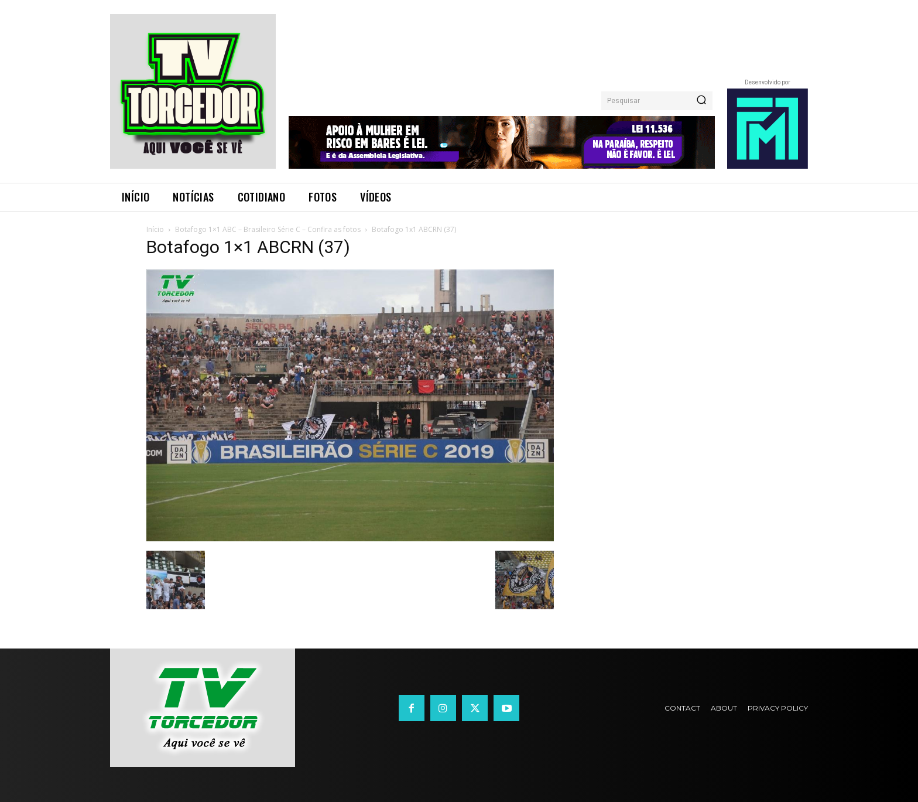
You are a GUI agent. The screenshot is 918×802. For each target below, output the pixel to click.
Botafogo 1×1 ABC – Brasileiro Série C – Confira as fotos (268, 229)
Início (155, 229)
